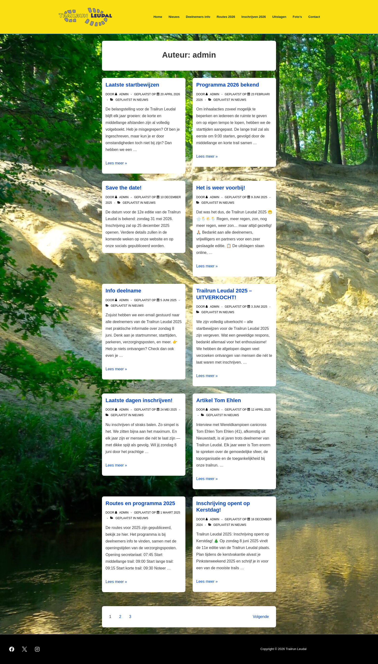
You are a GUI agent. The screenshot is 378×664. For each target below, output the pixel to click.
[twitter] (24, 649)
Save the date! (124, 188)
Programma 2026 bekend (227, 85)
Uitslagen (279, 17)
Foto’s (297, 17)
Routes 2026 (226, 17)
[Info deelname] (169, 300)
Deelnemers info (198, 17)
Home (158, 17)
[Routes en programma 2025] (170, 512)
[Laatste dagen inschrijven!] (169, 409)
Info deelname (123, 291)
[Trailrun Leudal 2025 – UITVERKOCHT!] (259, 306)
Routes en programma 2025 (140, 503)
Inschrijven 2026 (254, 17)
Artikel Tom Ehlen (218, 400)
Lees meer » (116, 163)
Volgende (261, 617)
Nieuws (174, 17)
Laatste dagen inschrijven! (139, 400)
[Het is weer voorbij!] (259, 197)
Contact (314, 17)
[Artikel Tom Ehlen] (261, 409)
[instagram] (37, 649)
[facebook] (11, 649)
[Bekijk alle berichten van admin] (122, 94)
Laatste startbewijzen (132, 85)
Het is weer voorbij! (220, 188)
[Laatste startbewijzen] (170, 94)
